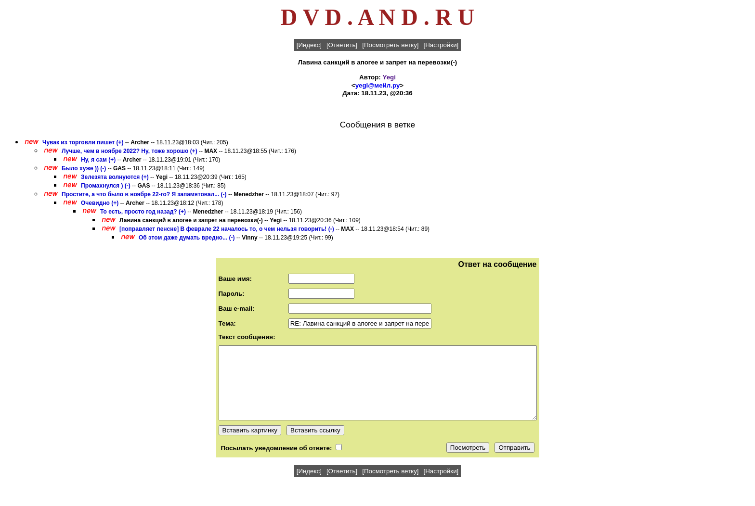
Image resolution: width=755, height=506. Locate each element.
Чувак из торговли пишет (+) (82, 142)
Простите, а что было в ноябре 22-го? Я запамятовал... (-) (144, 194)
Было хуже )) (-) (84, 168)
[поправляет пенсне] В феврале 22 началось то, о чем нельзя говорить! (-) (226, 229)
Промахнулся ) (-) (105, 185)
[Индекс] (309, 45)
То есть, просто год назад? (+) (143, 211)
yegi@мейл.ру (377, 85)
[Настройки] (441, 45)
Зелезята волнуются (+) (115, 177)
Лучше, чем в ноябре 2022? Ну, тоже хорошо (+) (129, 151)
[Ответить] (341, 45)
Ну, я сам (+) (98, 159)
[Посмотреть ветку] (390, 45)
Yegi (389, 77)
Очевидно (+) (99, 203)
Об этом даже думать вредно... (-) (186, 237)
